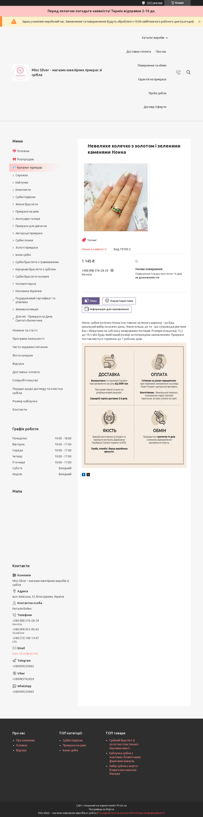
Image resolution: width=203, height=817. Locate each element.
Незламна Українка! (29, 291)
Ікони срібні (23, 254)
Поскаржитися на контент (114, 813)
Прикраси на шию (27, 211)
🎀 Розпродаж (23, 159)
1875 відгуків (154, 2)
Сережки (22, 175)
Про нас (161, 51)
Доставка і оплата (138, 51)
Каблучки (22, 182)
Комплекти (23, 189)
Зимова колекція (27, 309)
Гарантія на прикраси (152, 79)
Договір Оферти (155, 107)
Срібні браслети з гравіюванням (37, 262)
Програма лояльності (28, 338)
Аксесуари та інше (28, 218)
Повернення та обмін (152, 65)
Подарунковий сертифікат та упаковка (35, 300)
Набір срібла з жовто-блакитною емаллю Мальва (124, 770)
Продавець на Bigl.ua (101, 809)
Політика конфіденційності (148, 813)
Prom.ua (122, 805)
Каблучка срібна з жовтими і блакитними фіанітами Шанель (125, 757)
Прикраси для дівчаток (31, 226)
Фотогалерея (22, 355)
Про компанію (25, 740)
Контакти (19, 409)
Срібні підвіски (25, 197)
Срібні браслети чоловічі (32, 276)
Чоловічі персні (26, 283)
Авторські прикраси (29, 233)
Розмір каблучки (24, 401)
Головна (21, 745)
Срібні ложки (24, 240)
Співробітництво (25, 380)
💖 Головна (20, 151)
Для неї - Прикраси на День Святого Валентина (34, 318)
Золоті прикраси (27, 247)
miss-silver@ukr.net (25, 653)
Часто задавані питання (30, 347)
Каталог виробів (153, 37)
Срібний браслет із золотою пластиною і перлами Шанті (124, 744)
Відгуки (18, 363)
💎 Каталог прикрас (27, 167)
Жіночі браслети (27, 204)
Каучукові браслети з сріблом (36, 269)
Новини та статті (24, 330)
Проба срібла (157, 93)
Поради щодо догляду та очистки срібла (37, 391)
